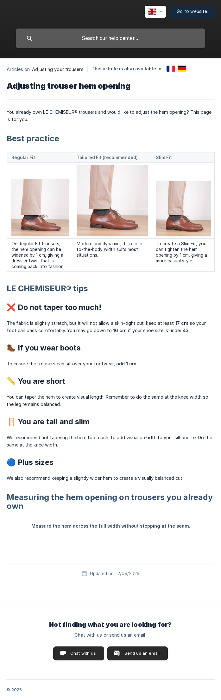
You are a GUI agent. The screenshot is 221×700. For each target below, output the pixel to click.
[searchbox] (110, 38)
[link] (171, 69)
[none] (155, 12)
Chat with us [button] (83, 653)
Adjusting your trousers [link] (57, 69)
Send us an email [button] (142, 653)
